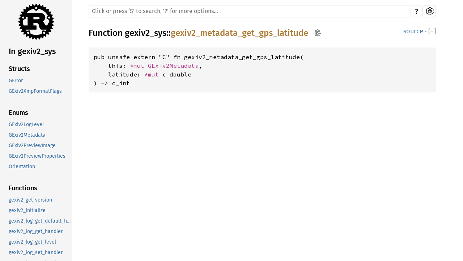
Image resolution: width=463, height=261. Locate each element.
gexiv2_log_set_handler (36, 252)
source (413, 31)
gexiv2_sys (145, 33)
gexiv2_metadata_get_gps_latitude (239, 33)
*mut (139, 65)
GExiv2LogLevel (26, 124)
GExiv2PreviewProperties (37, 156)
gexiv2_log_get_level (32, 242)
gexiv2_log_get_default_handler (40, 221)
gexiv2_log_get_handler (36, 231)
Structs (19, 69)
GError (16, 81)
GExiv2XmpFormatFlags (35, 91)
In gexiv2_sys (32, 51)
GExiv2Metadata (27, 135)
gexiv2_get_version (30, 200)
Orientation (22, 166)
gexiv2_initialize (27, 210)
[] (432, 31)
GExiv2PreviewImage (32, 145)
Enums (18, 113)
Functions (23, 188)
